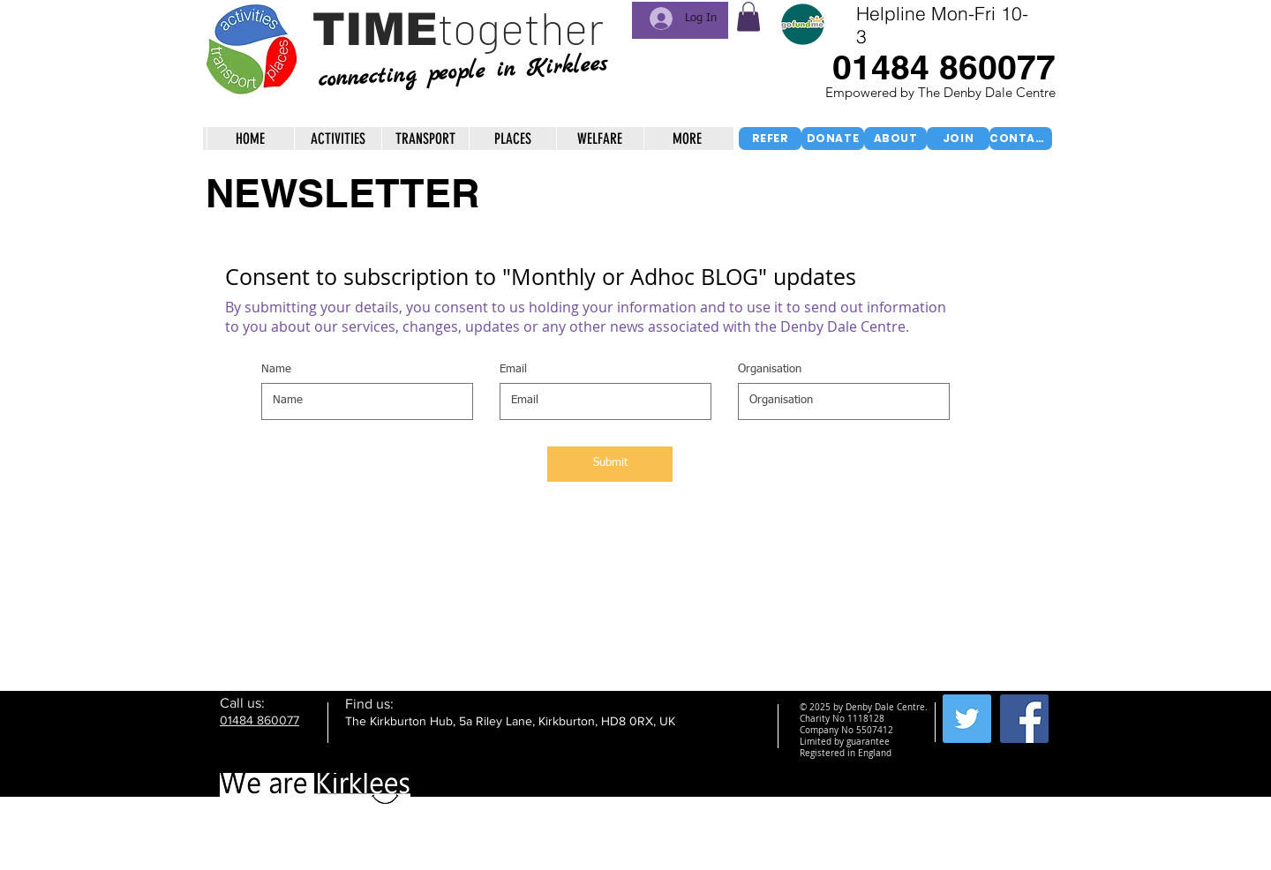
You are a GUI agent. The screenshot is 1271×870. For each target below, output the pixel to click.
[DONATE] (832, 138)
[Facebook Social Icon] (1024, 718)
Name (276, 369)
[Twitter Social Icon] (967, 718)
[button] (748, 16)
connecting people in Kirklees (462, 71)
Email (513, 369)
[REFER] (770, 138)
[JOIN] (958, 138)
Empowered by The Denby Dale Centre (942, 92)
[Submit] (610, 464)
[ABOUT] (895, 138)
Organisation (769, 369)
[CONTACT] (1020, 138)
